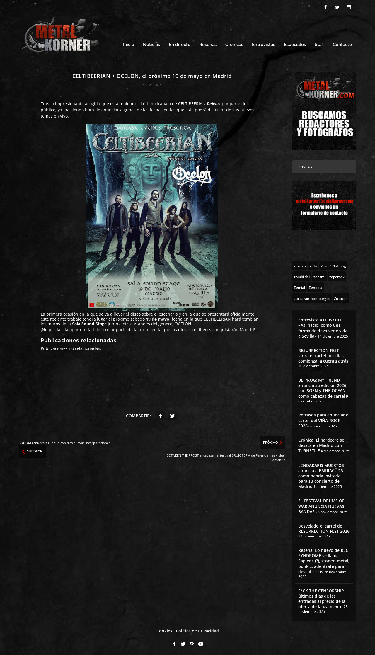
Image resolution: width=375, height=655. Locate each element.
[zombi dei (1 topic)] (301, 275)
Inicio (128, 43)
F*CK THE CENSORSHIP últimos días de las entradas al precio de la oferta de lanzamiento (321, 597)
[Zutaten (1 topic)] (341, 296)
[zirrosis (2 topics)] (299, 264)
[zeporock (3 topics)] (337, 275)
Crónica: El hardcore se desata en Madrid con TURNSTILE (321, 443)
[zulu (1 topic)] (313, 264)
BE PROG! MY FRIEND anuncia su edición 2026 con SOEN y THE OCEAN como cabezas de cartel (322, 386)
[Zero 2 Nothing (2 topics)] (333, 264)
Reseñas (208, 43)
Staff (319, 43)
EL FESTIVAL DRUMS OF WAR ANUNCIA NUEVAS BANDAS (321, 504)
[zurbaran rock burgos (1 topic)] (312, 296)
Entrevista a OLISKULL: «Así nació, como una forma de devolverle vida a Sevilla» (322, 326)
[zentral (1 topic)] (319, 275)
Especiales (295, 43)
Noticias (151, 43)
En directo (179, 43)
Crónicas (234, 43)
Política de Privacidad (197, 629)
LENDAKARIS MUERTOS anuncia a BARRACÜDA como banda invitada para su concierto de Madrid (321, 474)
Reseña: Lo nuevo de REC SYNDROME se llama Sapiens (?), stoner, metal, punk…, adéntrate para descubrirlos (324, 559)
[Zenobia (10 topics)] (315, 285)
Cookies (164, 629)
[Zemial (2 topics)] (299, 285)
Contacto (342, 43)
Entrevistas (263, 43)
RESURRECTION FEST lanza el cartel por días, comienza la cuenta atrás (323, 354)
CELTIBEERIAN (192, 102)
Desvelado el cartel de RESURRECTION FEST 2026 (324, 526)
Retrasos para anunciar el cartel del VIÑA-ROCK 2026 (324, 419)
